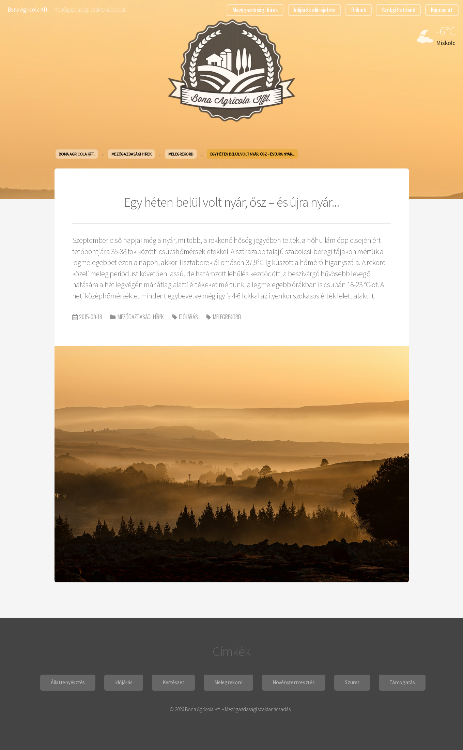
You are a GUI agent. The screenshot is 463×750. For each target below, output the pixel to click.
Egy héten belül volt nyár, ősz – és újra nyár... (231, 202)
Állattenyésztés (68, 682)
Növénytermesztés (294, 682)
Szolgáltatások (398, 9)
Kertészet (173, 682)
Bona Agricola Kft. (28, 9)
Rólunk (358, 9)
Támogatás (402, 682)
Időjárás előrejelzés (314, 9)
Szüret (352, 682)
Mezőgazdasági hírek (255, 9)
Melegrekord (227, 316)
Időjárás (188, 316)
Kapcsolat (442, 9)
